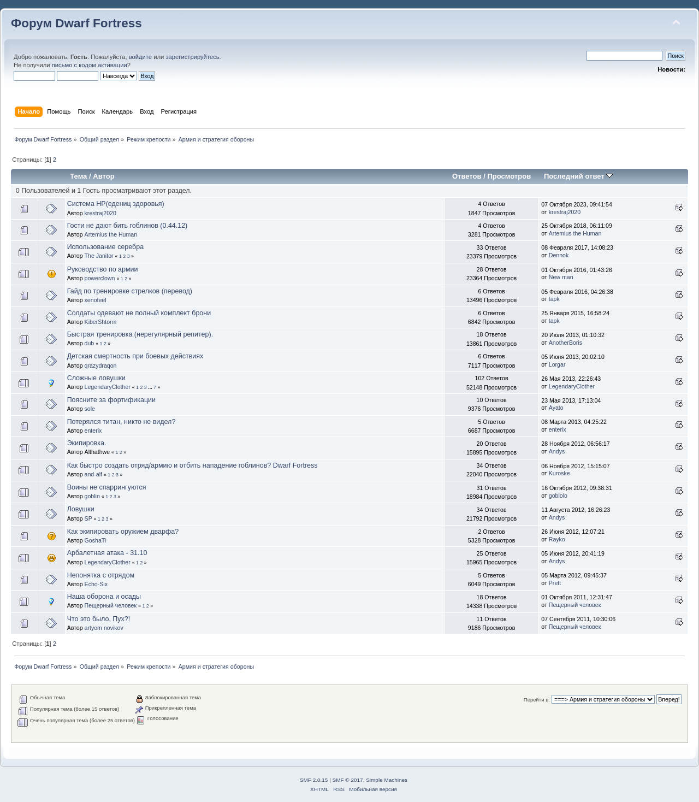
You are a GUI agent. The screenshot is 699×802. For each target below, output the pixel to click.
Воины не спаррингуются (106, 487)
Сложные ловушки (96, 378)
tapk (554, 299)
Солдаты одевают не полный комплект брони (139, 313)
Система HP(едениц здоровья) (115, 204)
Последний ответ (578, 176)
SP (88, 518)
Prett (555, 583)
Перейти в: (537, 700)
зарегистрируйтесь (192, 57)
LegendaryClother (108, 387)
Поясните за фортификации (111, 400)
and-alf (93, 474)
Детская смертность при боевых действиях (135, 356)
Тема (78, 176)
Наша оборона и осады (104, 596)
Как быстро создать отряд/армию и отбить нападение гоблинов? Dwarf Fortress (192, 465)
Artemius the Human (111, 234)
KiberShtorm (101, 322)
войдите (140, 57)
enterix (93, 430)
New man (561, 277)
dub (89, 343)
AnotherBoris (565, 342)
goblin (92, 496)
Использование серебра (105, 247)
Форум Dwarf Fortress (76, 23)
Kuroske (559, 473)
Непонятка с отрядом (101, 575)
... (150, 387)
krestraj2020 (100, 213)
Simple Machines (386, 780)
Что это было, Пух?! (99, 619)
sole (90, 408)
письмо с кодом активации (89, 65)
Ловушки (80, 509)
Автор (103, 176)
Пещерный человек (111, 605)
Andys (557, 451)
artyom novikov (104, 627)
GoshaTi (95, 540)
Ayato (556, 407)
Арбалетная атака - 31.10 (107, 553)
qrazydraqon (101, 365)
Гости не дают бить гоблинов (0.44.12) (127, 225)
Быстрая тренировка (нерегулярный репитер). (140, 334)
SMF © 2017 (348, 780)
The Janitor (99, 255)
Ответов (467, 176)
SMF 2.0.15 (314, 780)
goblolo (558, 495)
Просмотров (509, 176)
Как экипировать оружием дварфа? (123, 531)
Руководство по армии (102, 269)
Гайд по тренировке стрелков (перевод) (129, 291)
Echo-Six (96, 584)
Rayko (557, 539)
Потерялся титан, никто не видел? (121, 422)
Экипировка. (86, 443)
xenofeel (95, 300)
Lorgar (557, 364)
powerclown (100, 278)
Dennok (559, 255)
